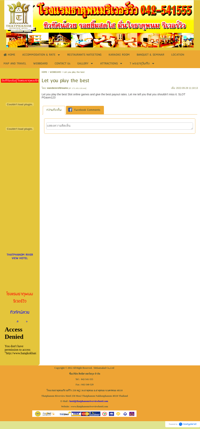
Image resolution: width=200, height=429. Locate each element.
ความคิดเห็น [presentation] (54, 110)
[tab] (54, 110)
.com (105, 401)
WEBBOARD (55, 72)
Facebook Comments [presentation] (84, 110)
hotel (72, 401)
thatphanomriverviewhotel (90, 401)
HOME (44, 72)
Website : (66, 406)
